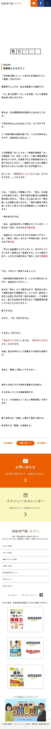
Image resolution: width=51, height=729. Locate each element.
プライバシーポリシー (28, 595)
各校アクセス (7, 579)
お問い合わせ (7, 586)
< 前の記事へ (8, 443)
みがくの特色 (7, 552)
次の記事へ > (42, 443)
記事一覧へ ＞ (25, 443)
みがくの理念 (7, 546)
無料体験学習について (10, 572)
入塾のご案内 (7, 566)
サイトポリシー (13, 595)
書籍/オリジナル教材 (10, 559)
